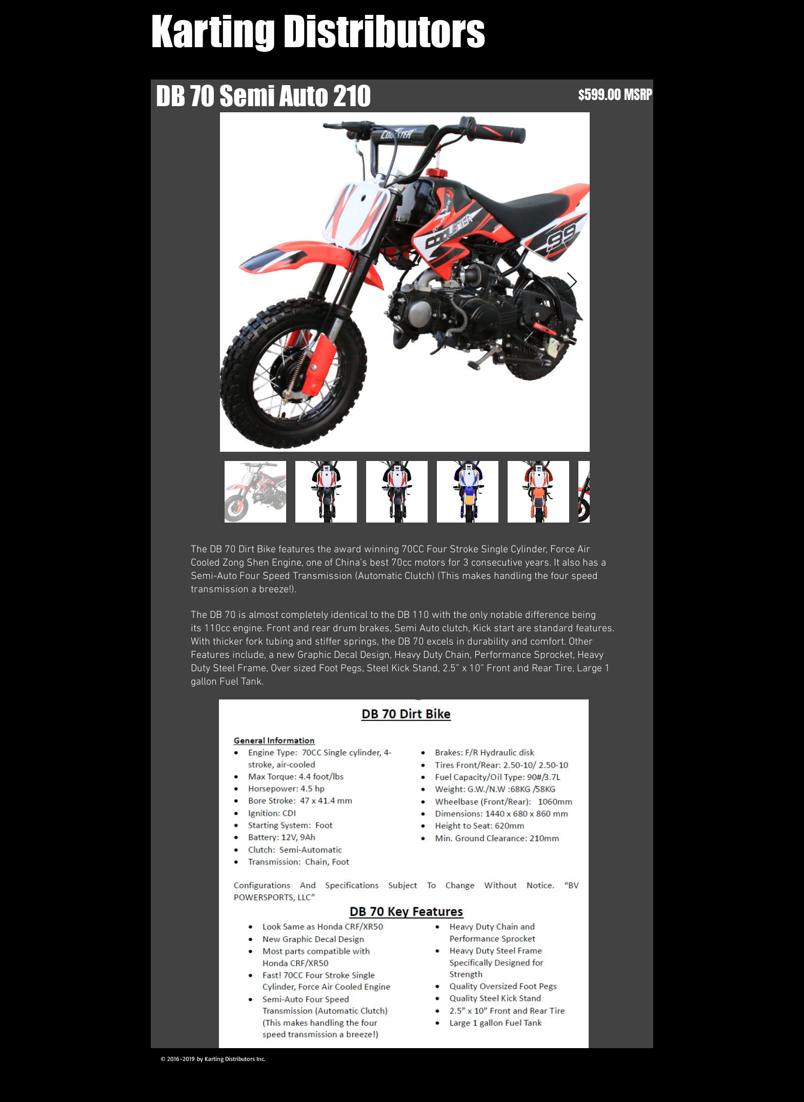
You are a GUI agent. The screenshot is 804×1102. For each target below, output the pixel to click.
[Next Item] (572, 282)
